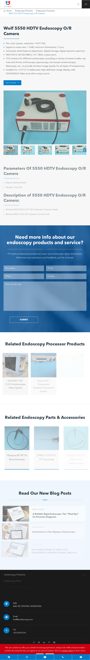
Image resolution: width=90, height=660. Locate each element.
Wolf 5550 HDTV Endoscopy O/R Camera (27, 14)
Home (9, 11)
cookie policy (67, 651)
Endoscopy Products (24, 11)
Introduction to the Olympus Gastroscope (52, 532)
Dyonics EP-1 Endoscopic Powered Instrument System (43, 386)
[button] (5, 149)
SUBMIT (24, 320)
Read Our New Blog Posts (45, 493)
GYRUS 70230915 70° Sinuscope (47, 457)
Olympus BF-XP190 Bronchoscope (18, 457)
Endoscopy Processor (45, 11)
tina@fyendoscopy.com (23, 620)
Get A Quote (12, 83)
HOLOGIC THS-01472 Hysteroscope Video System (14, 384)
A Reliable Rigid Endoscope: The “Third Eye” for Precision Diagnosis (55, 515)
